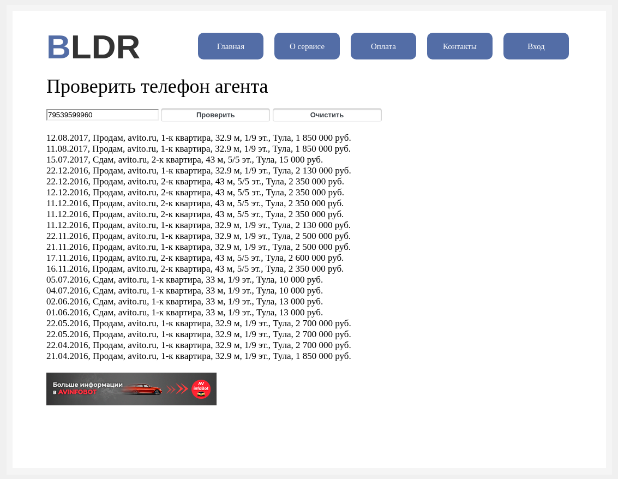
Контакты (460, 46)
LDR (105, 46)
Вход (535, 46)
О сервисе (307, 46)
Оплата (383, 46)
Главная (230, 46)
